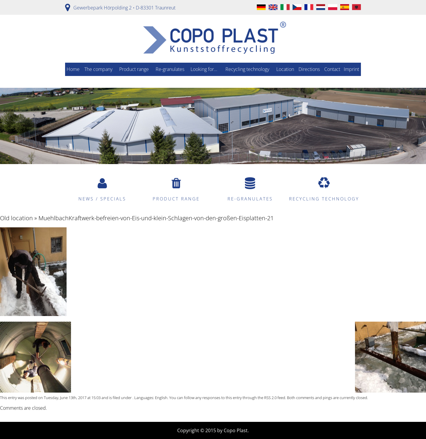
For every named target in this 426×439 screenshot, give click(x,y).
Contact (332, 69)
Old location (16, 218)
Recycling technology (247, 69)
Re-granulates (170, 69)
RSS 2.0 (270, 397)
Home (73, 69)
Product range (134, 69)
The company (98, 69)
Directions (309, 69)
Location (285, 69)
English (161, 397)
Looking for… (204, 69)
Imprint (351, 69)
